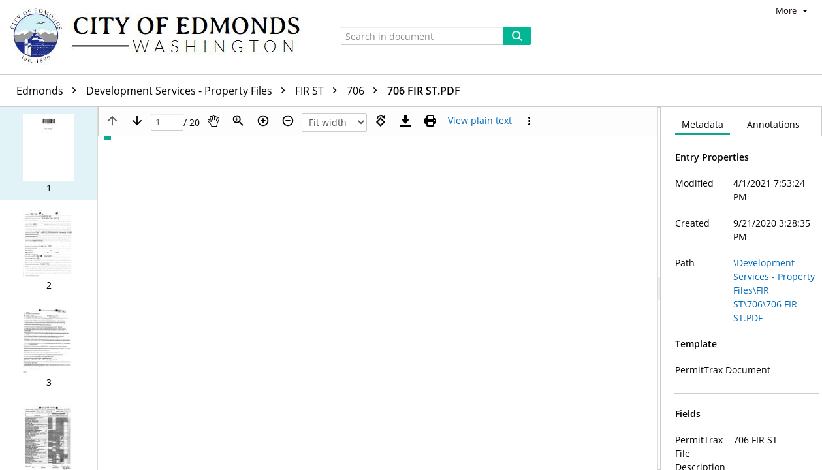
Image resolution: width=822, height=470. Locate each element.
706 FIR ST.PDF (423, 91)
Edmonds (49, 91)
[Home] (161, 37)
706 (365, 91)
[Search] (517, 36)
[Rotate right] (381, 121)
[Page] (167, 122)
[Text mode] (480, 120)
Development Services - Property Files (189, 91)
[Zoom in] (263, 121)
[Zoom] (238, 121)
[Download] (405, 121)
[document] (741, 288)
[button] (48, 153)
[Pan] (213, 121)
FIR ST (319, 91)
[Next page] (137, 121)
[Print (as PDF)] (430, 121)
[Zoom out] (288, 121)
